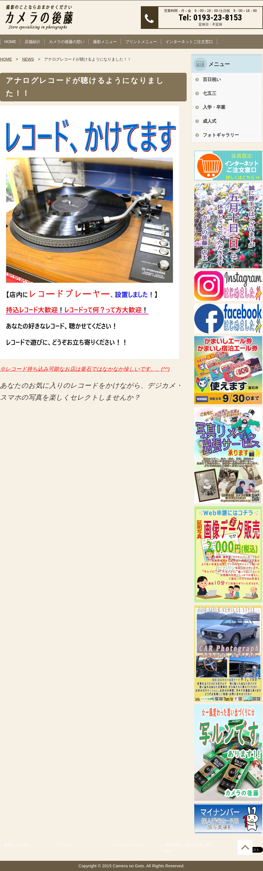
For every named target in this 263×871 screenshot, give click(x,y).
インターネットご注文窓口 (189, 41)
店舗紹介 (32, 41)
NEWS (28, 59)
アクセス (64, 845)
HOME (10, 41)
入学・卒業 (214, 107)
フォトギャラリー (221, 135)
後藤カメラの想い (17, 845)
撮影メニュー (105, 41)
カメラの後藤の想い (67, 41)
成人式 (209, 121)
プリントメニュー (141, 41)
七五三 (209, 93)
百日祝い (212, 79)
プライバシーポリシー (128, 845)
